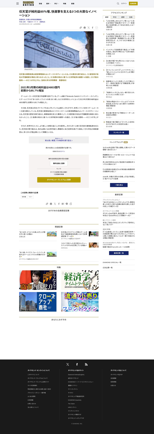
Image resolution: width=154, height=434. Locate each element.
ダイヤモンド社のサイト (76, 370)
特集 (67, 4)
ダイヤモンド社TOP (117, 374)
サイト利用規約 (32, 385)
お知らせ (113, 385)
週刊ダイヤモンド (73, 378)
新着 (43, 4)
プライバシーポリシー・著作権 (37, 393)
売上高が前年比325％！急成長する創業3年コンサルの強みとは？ (119, 163)
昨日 (114, 17)
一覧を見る (119, 185)
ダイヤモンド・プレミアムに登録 (59, 180)
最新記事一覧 (119, 253)
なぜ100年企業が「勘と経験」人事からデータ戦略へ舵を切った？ (119, 149)
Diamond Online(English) (76, 374)
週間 (122, 17)
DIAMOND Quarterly (74, 400)
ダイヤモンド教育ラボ (74, 414)
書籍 (75, 4)
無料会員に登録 (59, 163)
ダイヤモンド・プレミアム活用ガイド (38, 382)
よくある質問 (31, 396)
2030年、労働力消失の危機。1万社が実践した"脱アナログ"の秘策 (119, 178)
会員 (131, 17)
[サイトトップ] (28, 3)
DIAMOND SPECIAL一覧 (112, 262)
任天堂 (24, 197)
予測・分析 (22, 22)
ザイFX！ (70, 393)
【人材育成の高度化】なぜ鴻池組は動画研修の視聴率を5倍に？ (119, 170)
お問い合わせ (32, 403)
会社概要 (113, 378)
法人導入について (33, 407)
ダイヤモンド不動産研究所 (76, 396)
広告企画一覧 (108, 268)
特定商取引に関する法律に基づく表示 (39, 389)
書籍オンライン (72, 385)
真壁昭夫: (30, 19)
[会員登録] (130, 4)
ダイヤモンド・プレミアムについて (38, 378)
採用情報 (113, 382)
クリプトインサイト (73, 411)
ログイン (121, 3)
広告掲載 (30, 400)
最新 (107, 17)
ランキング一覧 (118, 132)
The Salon (71, 403)
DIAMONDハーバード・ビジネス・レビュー (81, 382)
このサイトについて (33, 374)
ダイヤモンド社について (118, 370)
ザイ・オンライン (73, 389)
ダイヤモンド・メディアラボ (76, 418)
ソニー (30, 197)
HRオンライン (72, 407)
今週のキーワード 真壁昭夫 (36, 22)
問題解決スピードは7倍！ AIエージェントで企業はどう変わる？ (119, 156)
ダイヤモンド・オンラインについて (39, 370)
